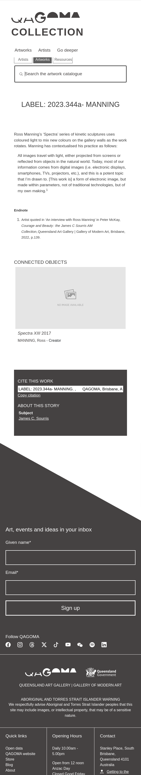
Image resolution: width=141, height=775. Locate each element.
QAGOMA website (20, 754)
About (10, 770)
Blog (9, 765)
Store (10, 759)
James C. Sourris (34, 418)
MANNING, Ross (31, 340)
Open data (14, 748)
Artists (44, 50)
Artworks (23, 50)
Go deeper (67, 50)
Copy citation (29, 395)
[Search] (70, 74)
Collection (47, 32)
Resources (63, 59)
